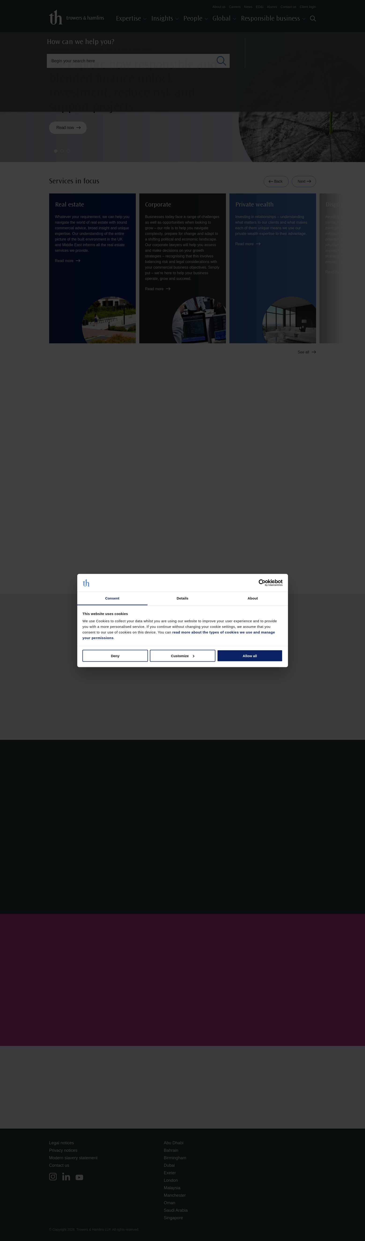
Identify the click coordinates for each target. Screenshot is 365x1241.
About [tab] (253, 598)
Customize (182, 656)
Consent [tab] (112, 598)
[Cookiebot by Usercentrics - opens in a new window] (262, 582)
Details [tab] (182, 598)
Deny (115, 656)
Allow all (250, 656)
